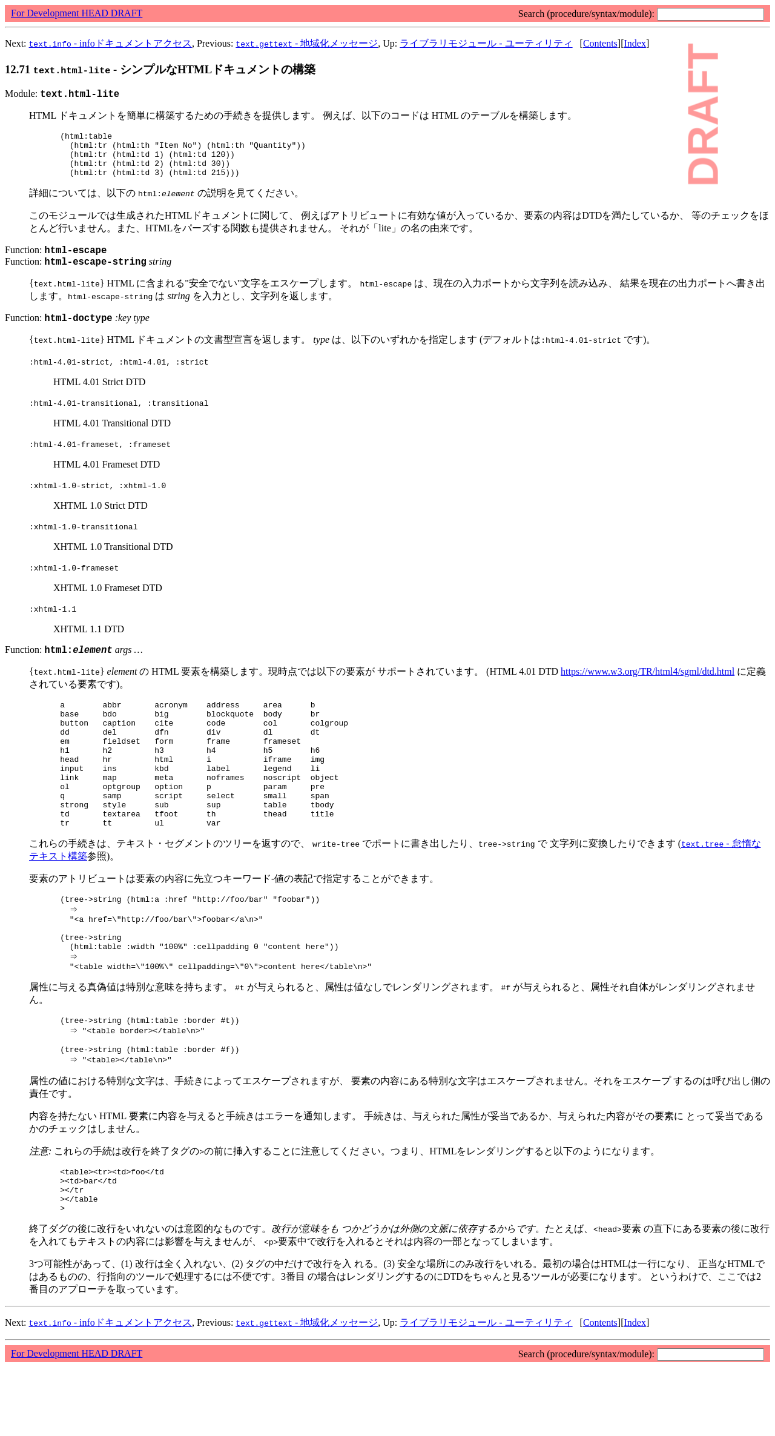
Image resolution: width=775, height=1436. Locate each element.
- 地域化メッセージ (307, 43)
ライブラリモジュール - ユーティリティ (486, 43)
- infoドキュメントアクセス (110, 43)
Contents (600, 43)
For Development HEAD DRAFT (76, 13)
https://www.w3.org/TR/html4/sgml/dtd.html (647, 689)
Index (634, 43)
